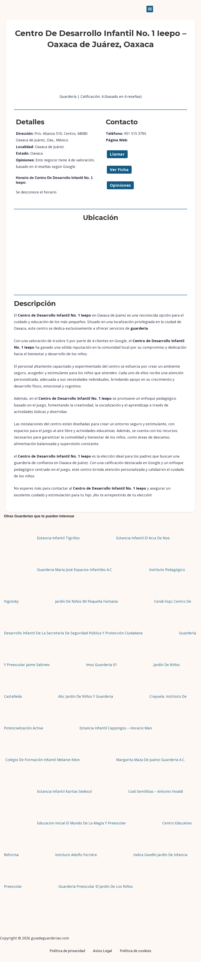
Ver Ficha (119, 169)
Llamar (117, 154)
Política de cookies (135, 951)
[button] (149, 9)
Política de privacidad (67, 951)
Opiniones (120, 185)
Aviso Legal (102, 951)
